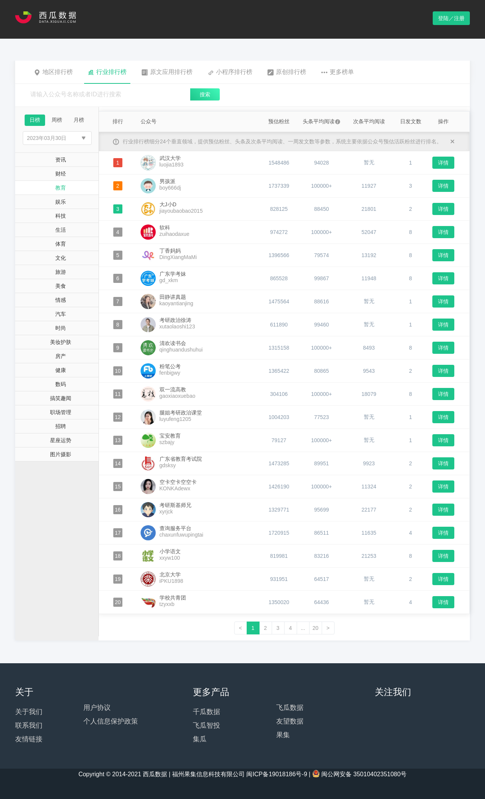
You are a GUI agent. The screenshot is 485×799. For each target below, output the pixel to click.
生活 (60, 230)
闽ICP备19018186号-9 (276, 774)
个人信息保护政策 (110, 721)
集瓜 (200, 739)
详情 (443, 163)
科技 (60, 216)
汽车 (60, 314)
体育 (60, 244)
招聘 (60, 426)
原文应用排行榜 (167, 72)
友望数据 (290, 721)
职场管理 (60, 412)
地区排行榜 (53, 72)
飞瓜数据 (290, 707)
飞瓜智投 (206, 725)
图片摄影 (60, 454)
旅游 (60, 272)
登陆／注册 (451, 18)
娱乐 (60, 202)
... (303, 628)
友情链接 (28, 739)
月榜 (79, 120)
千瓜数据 (206, 712)
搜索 (205, 94)
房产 (60, 356)
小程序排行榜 (230, 72)
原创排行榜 (287, 72)
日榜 (35, 120)
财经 (60, 174)
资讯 (60, 160)
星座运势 (60, 440)
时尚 (60, 328)
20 (316, 628)
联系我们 (28, 725)
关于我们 (28, 712)
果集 (283, 735)
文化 (60, 258)
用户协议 (97, 707)
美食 (60, 286)
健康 (60, 370)
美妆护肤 (60, 342)
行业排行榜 (107, 72)
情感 (60, 300)
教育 (60, 188)
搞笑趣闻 (60, 398)
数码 (60, 384)
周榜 (57, 120)
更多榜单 (337, 72)
